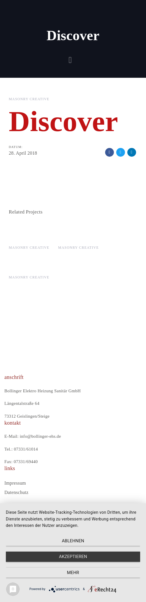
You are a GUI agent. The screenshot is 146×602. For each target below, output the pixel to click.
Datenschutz (16, 492)
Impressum (15, 483)
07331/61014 (26, 449)
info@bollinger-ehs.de (40, 436)
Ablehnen (73, 540)
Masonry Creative (29, 99)
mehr (73, 572)
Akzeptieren (73, 556)
